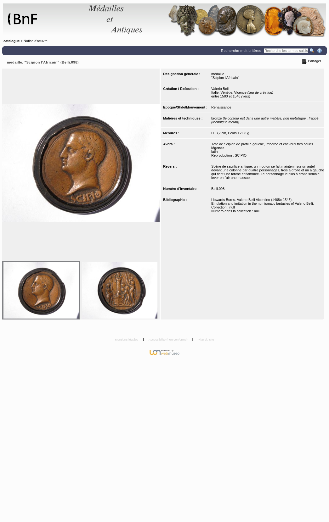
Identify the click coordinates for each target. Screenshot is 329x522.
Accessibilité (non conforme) (169, 339)
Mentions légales (127, 339)
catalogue (11, 41)
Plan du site (206, 339)
